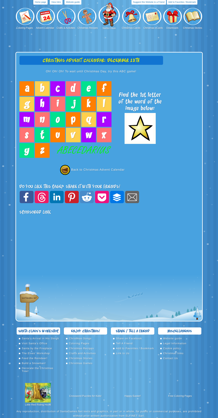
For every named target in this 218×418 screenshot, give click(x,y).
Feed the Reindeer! (34, 358)
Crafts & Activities (66, 27)
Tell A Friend (124, 343)
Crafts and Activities (82, 353)
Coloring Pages (24, 27)
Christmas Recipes (88, 27)
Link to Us (123, 353)
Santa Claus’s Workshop (38, 331)
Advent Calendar (45, 27)
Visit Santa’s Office (34, 343)
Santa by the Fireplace (37, 348)
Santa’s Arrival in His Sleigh (40, 338)
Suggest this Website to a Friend (149, 2)
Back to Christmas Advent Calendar (91, 169)
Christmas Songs (80, 338)
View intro (56, 2)
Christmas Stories (192, 27)
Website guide (73, 2)
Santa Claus (109, 28)
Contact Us (170, 358)
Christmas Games (81, 363)
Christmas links (173, 353)
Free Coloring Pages (180, 395)
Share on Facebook (129, 338)
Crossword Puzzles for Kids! (85, 395)
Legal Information (174, 343)
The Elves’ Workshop (36, 353)
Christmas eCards (153, 27)
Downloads (172, 27)
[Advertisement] (109, 41)
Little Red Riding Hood (38, 404)
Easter (136, 395)
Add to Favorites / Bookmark (182, 2)
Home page (40, 2)
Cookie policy (172, 348)
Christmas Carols (131, 27)
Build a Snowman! (34, 363)
